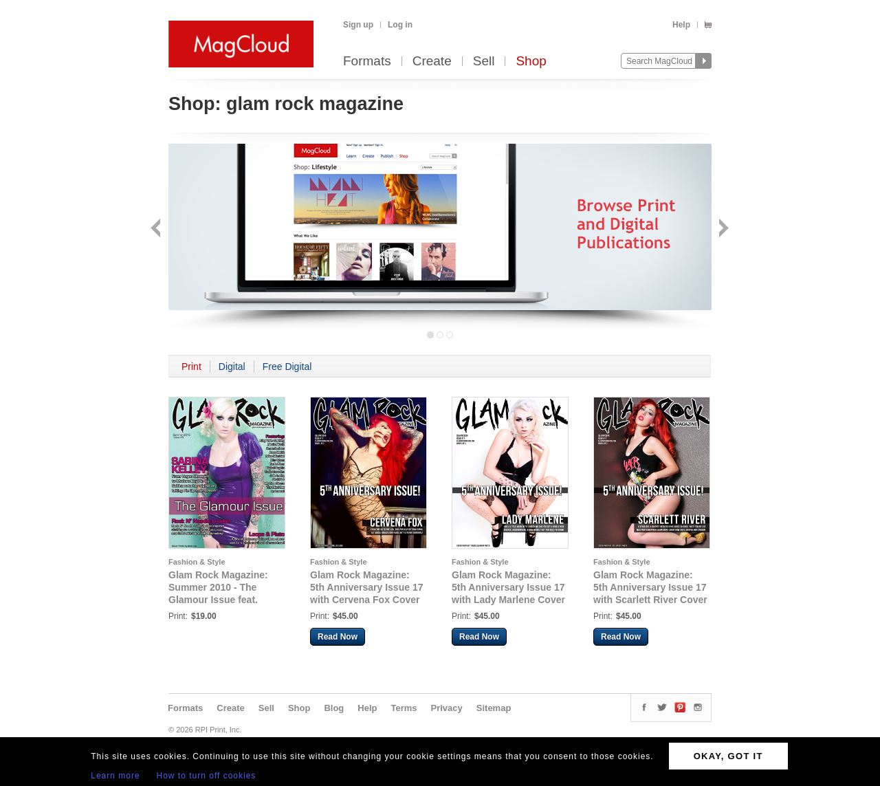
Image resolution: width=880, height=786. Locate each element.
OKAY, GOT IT (728, 756)
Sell (484, 61)
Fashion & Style (197, 562)
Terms (403, 708)
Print (191, 366)
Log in (400, 25)
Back (157, 229)
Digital (232, 366)
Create (432, 61)
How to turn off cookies (206, 775)
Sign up (358, 25)
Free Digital (287, 366)
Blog (334, 708)
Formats (367, 61)
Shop (531, 61)
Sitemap (494, 708)
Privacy (447, 708)
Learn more (115, 775)
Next (722, 229)
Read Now (338, 637)
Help (681, 25)
